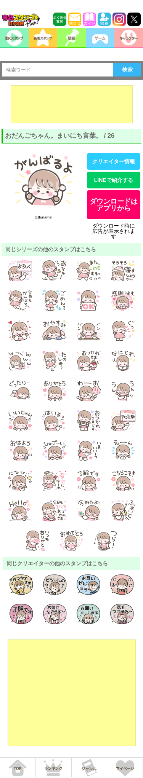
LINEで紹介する (113, 180)
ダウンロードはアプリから (114, 205)
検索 (127, 69)
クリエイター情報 (113, 161)
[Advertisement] (72, 104)
